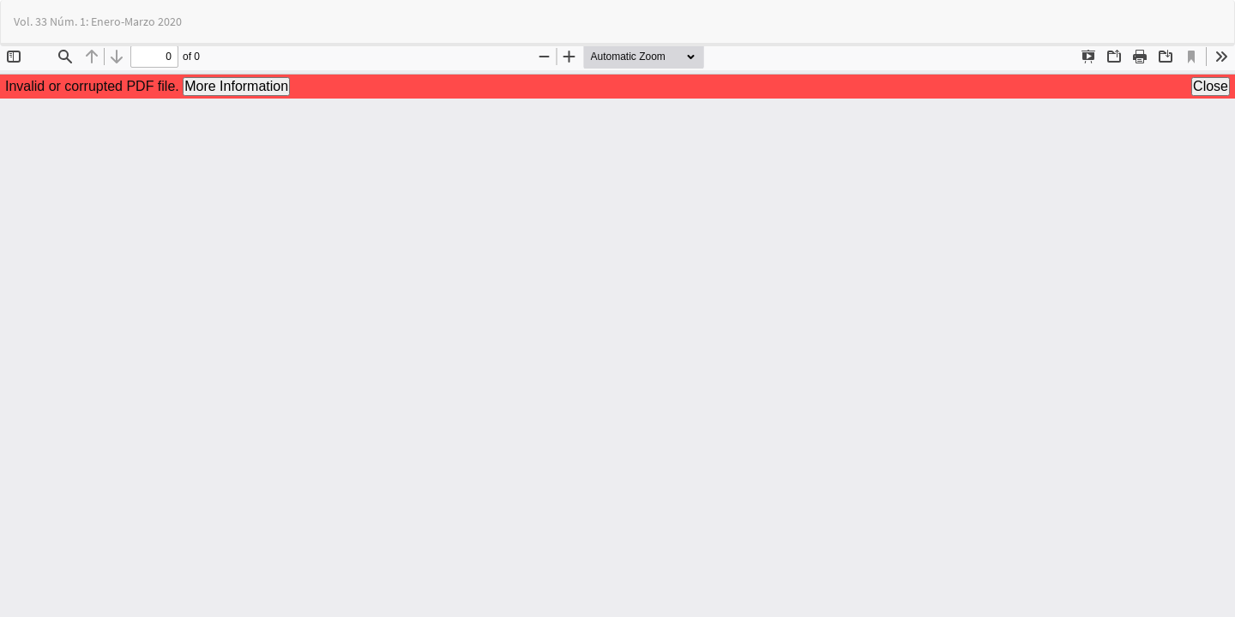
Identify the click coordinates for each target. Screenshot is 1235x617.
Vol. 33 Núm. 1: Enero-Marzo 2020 (98, 21)
